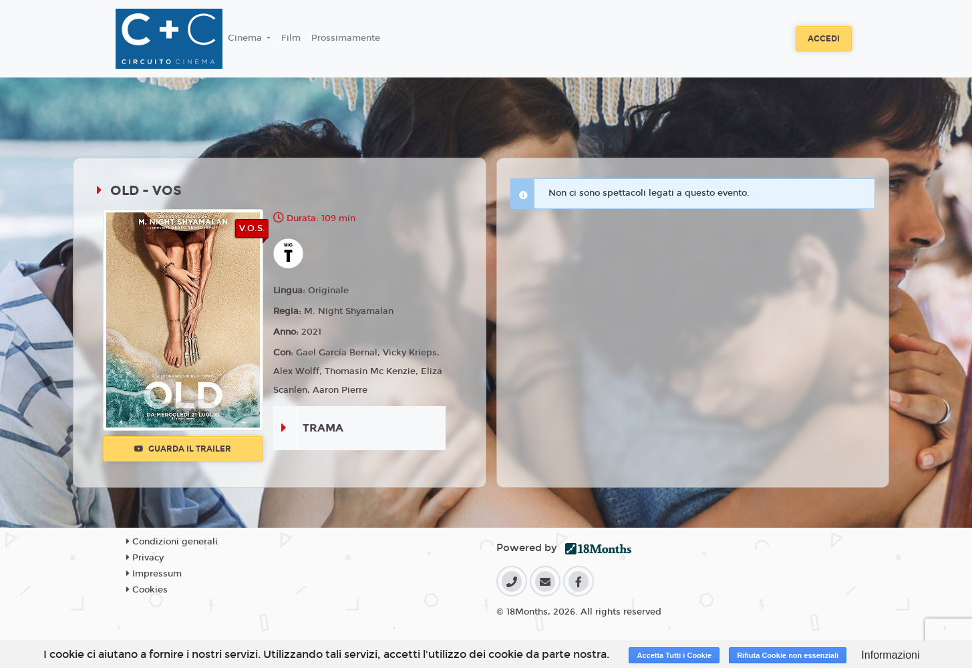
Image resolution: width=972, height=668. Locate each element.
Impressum (154, 573)
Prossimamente (345, 38)
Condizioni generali (172, 541)
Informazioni (890, 655)
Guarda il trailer (182, 449)
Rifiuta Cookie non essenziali (787, 655)
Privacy (145, 557)
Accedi (824, 38)
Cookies (147, 589)
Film (291, 38)
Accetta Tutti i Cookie (674, 655)
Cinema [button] (246, 38)
